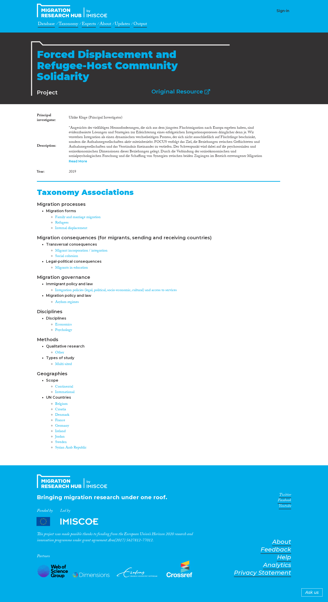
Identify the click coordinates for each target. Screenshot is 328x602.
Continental (64, 387)
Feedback (276, 549)
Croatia (60, 410)
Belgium (61, 404)
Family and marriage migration (78, 217)
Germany (62, 426)
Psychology (63, 330)
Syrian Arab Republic (71, 448)
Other (59, 353)
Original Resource (180, 91)
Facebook (284, 501)
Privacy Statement (262, 572)
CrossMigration (73, 10)
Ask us (312, 592)
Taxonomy (68, 25)
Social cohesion (66, 256)
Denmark (62, 415)
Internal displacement (71, 228)
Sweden (61, 442)
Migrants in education (71, 268)
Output (140, 25)
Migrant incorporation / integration (81, 251)
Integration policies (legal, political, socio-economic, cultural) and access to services (116, 290)
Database (46, 25)
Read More (78, 161)
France (60, 421)
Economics (63, 325)
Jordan (60, 437)
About (105, 25)
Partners (71, 521)
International (64, 392)
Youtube (285, 506)
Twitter (285, 495)
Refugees (62, 223)
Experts (89, 25)
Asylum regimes (67, 302)
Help (284, 557)
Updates (122, 25)
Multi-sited (63, 364)
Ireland (60, 431)
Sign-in (283, 11)
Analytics (277, 565)
